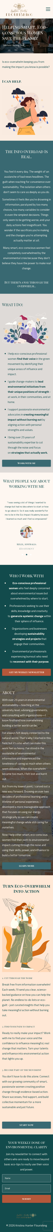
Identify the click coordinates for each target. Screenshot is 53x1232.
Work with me (26, 463)
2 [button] (26, 554)
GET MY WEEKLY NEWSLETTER (26, 672)
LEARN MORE (26, 865)
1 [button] (22, 554)
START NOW (26, 1124)
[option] (26, 525)
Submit (26, 1198)
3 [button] (31, 554)
